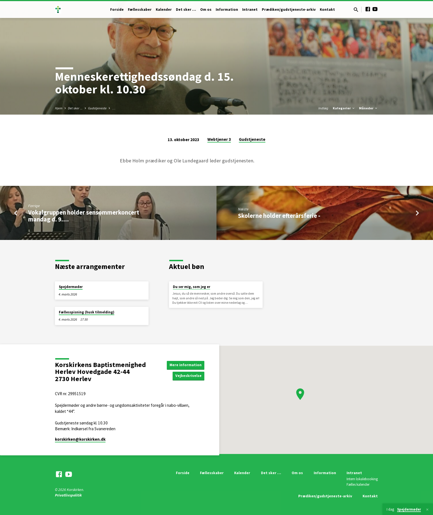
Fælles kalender (358, 484)
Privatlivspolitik (68, 495)
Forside (117, 9)
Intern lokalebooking (362, 479)
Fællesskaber (140, 9)
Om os (206, 9)
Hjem (58, 108)
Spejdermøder (71, 286)
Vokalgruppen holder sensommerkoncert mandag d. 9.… (83, 215)
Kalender (164, 9)
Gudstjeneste (97, 108)
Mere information (185, 364)
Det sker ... (75, 108)
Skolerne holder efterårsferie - (279, 216)
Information (227, 9)
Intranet (250, 9)
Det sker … (186, 9)
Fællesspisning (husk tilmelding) (86, 312)
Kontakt (327, 9)
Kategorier (344, 108)
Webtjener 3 (219, 139)
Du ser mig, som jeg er (191, 286)
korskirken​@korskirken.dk (80, 439)
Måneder (368, 108)
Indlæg (323, 108)
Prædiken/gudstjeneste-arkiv (289, 9)
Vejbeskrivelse (188, 375)
